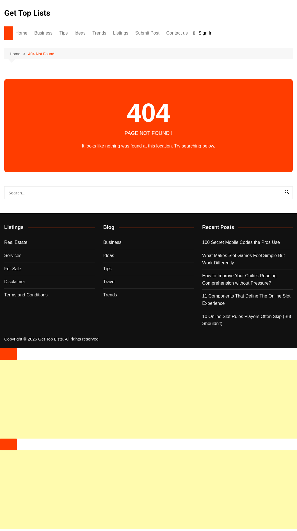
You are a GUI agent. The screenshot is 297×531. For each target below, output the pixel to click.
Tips (64, 33)
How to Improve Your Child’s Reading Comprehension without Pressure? (239, 279)
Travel (109, 281)
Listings (120, 33)
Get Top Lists (27, 13)
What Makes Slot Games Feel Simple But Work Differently (243, 259)
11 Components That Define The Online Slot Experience (246, 300)
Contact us (177, 33)
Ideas (80, 33)
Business (43, 33)
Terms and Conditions (26, 294)
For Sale (12, 268)
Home (21, 33)
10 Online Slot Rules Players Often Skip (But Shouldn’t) (246, 320)
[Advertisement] (148, 399)
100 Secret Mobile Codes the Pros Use (241, 242)
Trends (99, 33)
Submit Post (147, 33)
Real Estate (16, 242)
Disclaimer (14, 281)
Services (12, 255)
